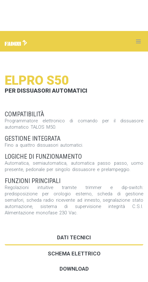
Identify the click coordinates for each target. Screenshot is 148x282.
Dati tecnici (74, 237)
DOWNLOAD (74, 269)
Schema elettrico (74, 253)
